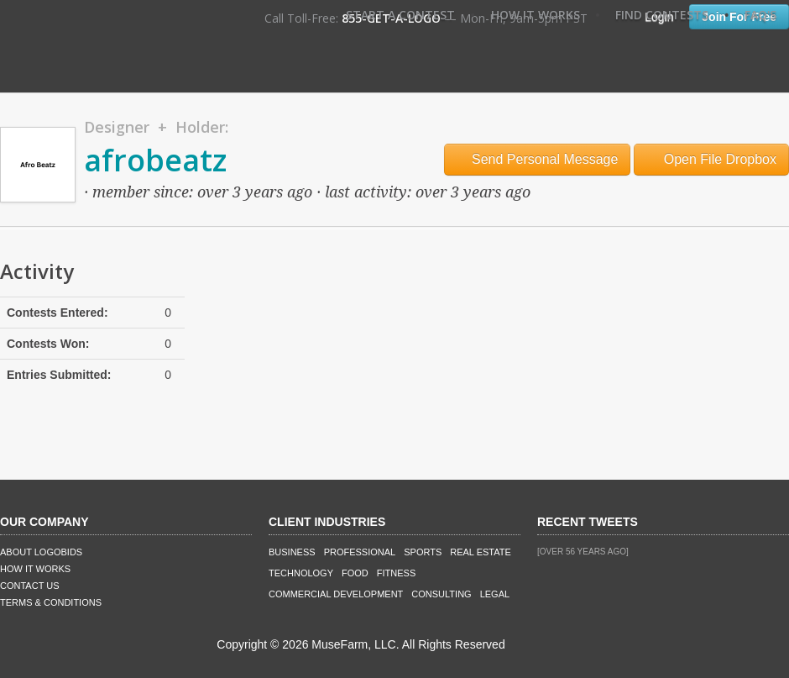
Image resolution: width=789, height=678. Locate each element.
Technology (301, 573)
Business (292, 552)
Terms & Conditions (51, 602)
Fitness (396, 573)
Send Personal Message (538, 159)
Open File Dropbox (711, 159)
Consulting (441, 594)
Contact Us (30, 586)
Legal (494, 594)
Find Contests (661, 15)
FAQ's (760, 15)
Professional (360, 552)
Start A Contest (400, 15)
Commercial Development (336, 594)
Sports (423, 552)
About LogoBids (41, 552)
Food (355, 573)
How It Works (535, 15)
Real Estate (480, 552)
